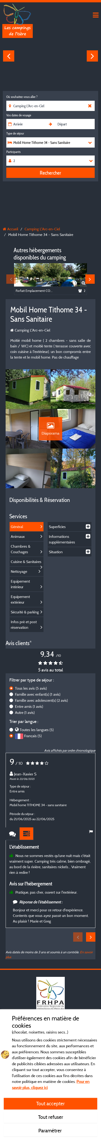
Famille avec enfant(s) (37, 694)
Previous (8, 56)
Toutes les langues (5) (37, 729)
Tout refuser (50, 1117)
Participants (13, 152)
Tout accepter (50, 1103)
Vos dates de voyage (18, 115)
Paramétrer (50, 1130)
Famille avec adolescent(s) (41, 700)
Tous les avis (31, 688)
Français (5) (33, 735)
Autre (25, 712)
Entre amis (29, 706)
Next (92, 56)
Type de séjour (15, 133)
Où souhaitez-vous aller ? (21, 97)
